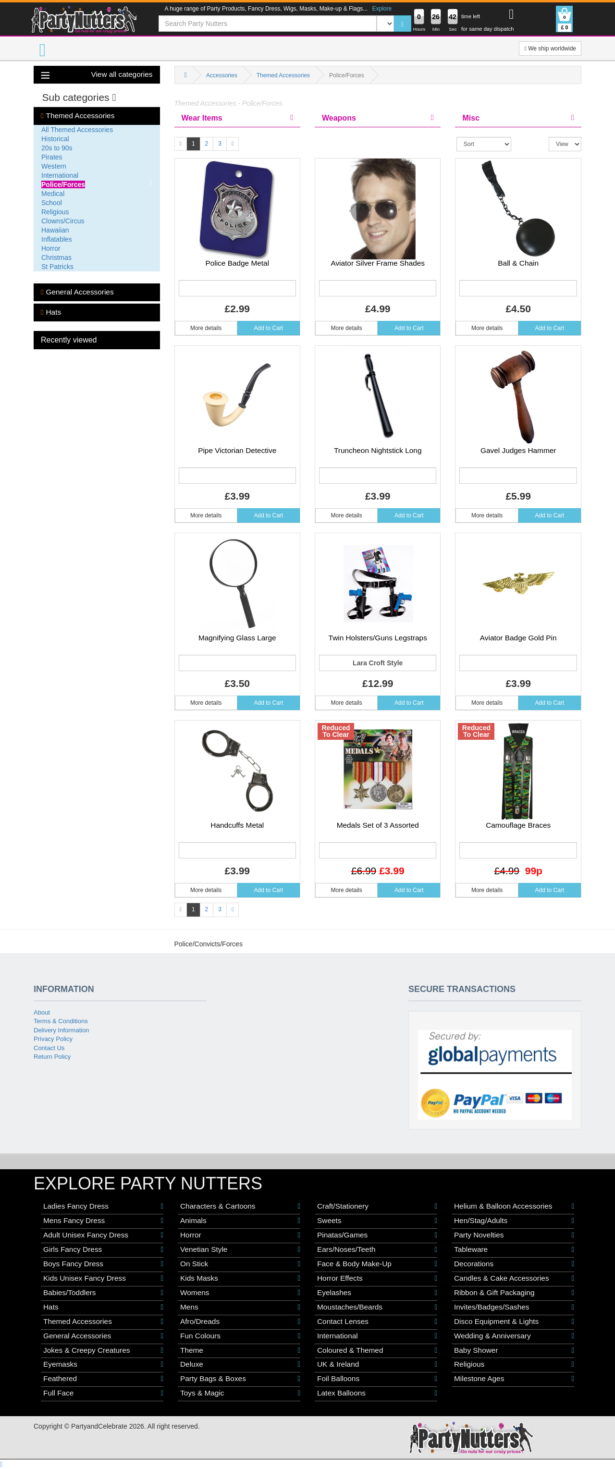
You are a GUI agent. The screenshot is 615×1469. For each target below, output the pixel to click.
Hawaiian (55, 230)
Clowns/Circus (62, 221)
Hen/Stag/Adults (514, 1220)
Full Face (103, 1393)
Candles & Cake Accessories (514, 1278)
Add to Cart (268, 328)
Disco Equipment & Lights (514, 1321)
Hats (51, 312)
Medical (52, 193)
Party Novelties (514, 1235)
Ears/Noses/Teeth (377, 1249)
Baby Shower (514, 1350)
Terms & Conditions (61, 1021)
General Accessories (77, 292)
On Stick (240, 1264)
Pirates (51, 157)
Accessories (221, 75)
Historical (55, 139)
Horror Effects (377, 1278)
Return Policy (52, 1056)
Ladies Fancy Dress (103, 1206)
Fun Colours (240, 1336)
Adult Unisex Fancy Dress (103, 1235)
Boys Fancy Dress (103, 1264)
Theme (240, 1350)
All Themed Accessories (77, 130)
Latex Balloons (377, 1393)
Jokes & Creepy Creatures (103, 1350)
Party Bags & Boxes (240, 1379)
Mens (240, 1307)
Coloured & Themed (377, 1350)
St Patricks (57, 266)
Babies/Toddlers (103, 1293)
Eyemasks (103, 1364)
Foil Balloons (377, 1379)
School (51, 203)
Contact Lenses (377, 1321)
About (42, 1012)
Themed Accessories (77, 116)
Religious (55, 212)
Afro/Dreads (240, 1321)
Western (53, 166)
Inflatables (56, 239)
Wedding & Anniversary (514, 1336)
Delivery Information (61, 1030)
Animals (240, 1220)
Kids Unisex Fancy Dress (103, 1278)
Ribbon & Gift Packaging (514, 1293)
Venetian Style (240, 1249)
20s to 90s (57, 148)
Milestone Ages (514, 1379)
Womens (240, 1293)
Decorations (514, 1264)
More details (205, 328)
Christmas (56, 257)
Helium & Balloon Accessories (514, 1206)
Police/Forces (63, 184)
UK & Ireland (377, 1364)
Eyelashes (377, 1293)
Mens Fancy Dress (103, 1220)
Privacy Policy (53, 1038)
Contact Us (49, 1048)
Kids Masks (240, 1278)
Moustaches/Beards (377, 1307)
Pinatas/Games (377, 1235)
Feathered (103, 1379)
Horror (51, 248)
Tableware (514, 1249)
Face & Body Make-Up (377, 1264)
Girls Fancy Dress (103, 1249)
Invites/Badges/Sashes (514, 1307)
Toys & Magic (240, 1393)
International (59, 175)
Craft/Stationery (377, 1206)
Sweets (377, 1220)
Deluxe (240, 1364)
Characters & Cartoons (240, 1206)
